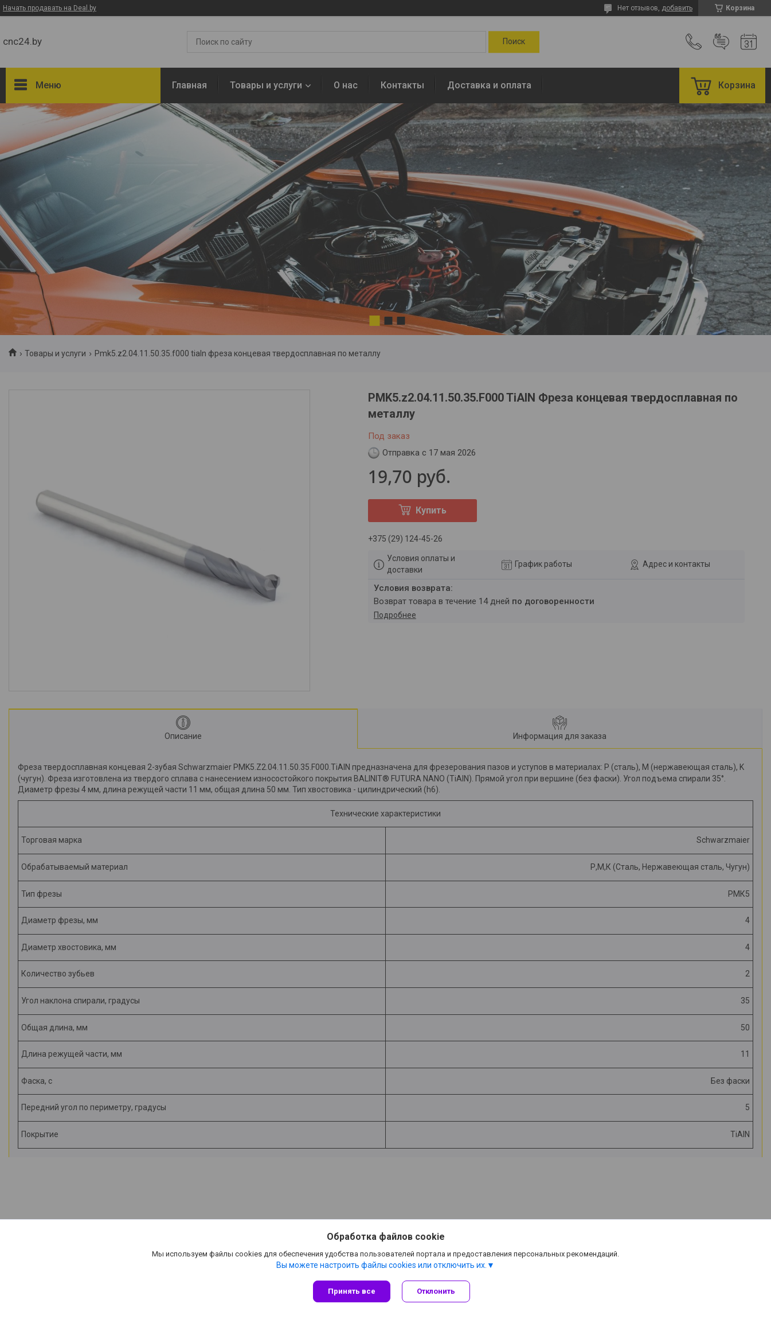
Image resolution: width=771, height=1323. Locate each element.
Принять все (351, 1291)
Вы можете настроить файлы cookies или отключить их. (381, 1265)
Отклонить (436, 1291)
